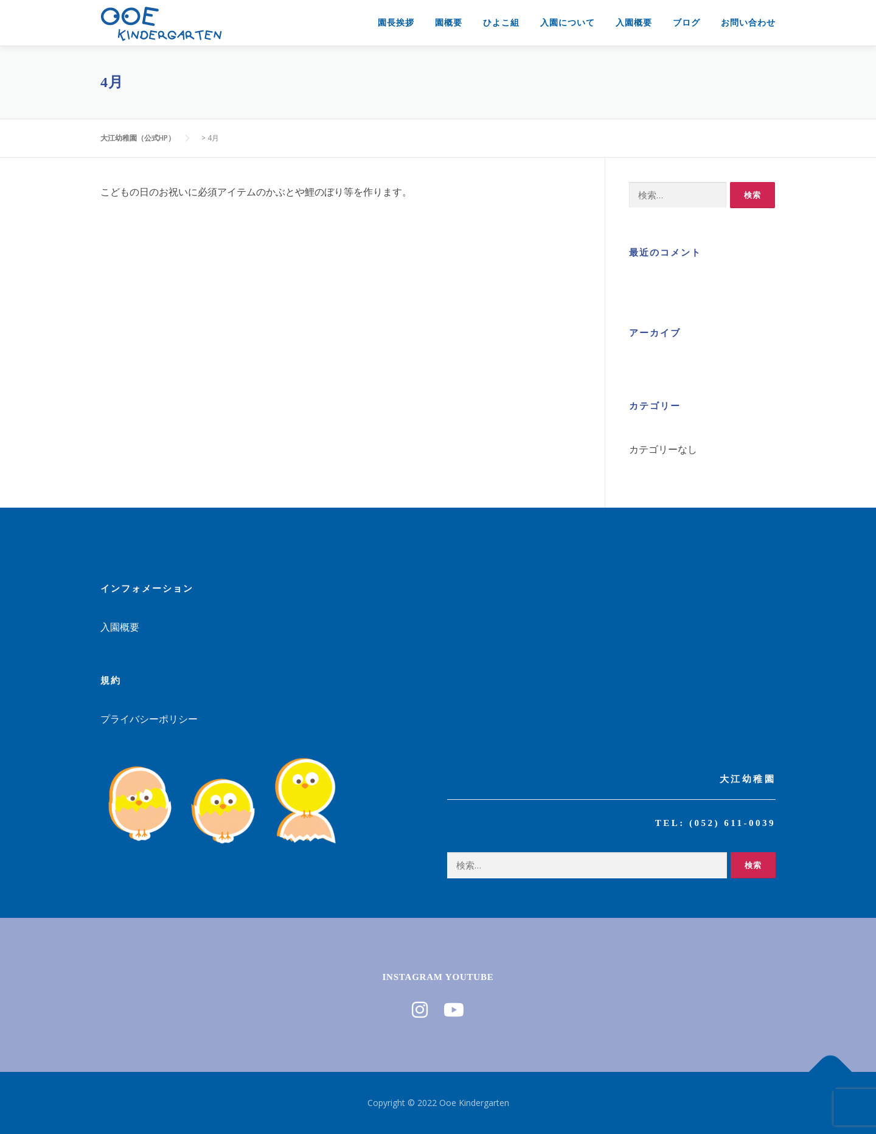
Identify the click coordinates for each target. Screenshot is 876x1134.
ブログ (686, 22)
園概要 (448, 22)
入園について (567, 22)
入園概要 (634, 22)
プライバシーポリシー (149, 719)
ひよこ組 (501, 22)
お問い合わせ (748, 22)
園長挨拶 (396, 22)
